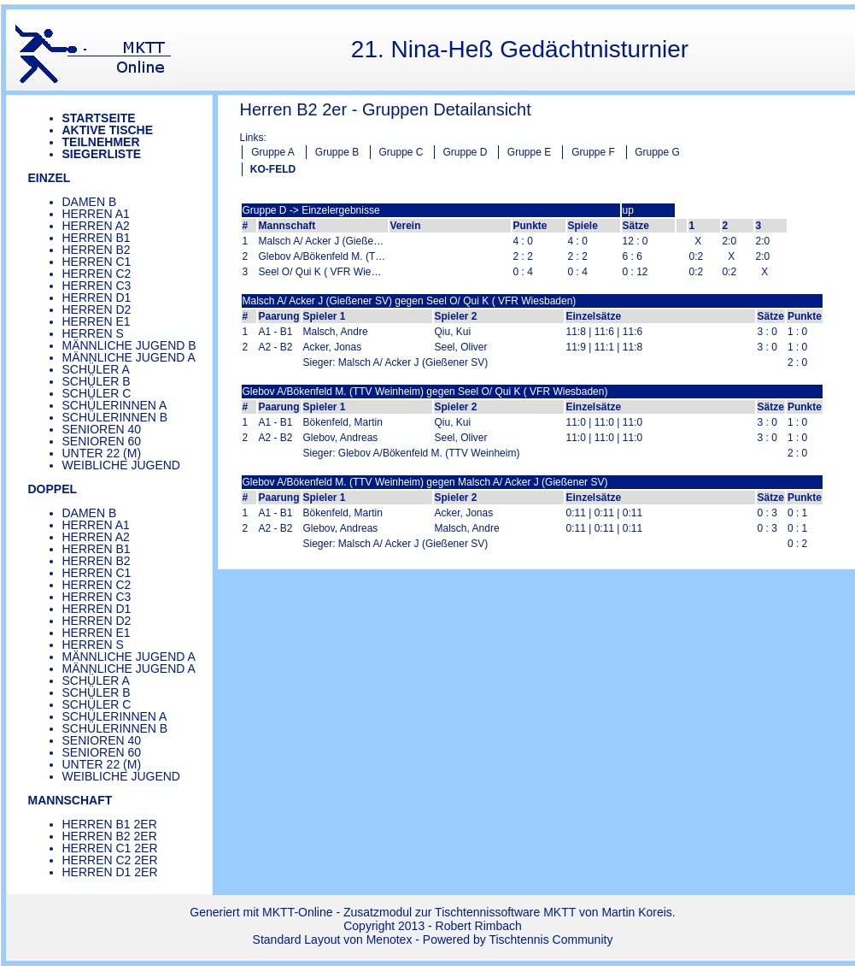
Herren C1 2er (110, 848)
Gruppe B (337, 152)
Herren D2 (97, 309)
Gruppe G (657, 152)
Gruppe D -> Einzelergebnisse (311, 210)
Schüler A (96, 369)
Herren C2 (97, 273)
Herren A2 (96, 226)
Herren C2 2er (110, 860)
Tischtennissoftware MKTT (505, 912)
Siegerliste (102, 154)
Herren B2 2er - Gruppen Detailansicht (385, 109)
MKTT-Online (297, 912)
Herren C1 (97, 261)
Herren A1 (96, 214)
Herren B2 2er (109, 836)
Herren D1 (97, 297)
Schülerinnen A (114, 405)
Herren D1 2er (110, 872)
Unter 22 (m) (102, 453)
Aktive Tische (108, 130)
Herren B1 (96, 237)
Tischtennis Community (550, 939)
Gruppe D (464, 152)
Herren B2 (96, 249)
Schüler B (96, 381)
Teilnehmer (101, 142)
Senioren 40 (102, 429)
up (628, 210)
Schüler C (97, 393)
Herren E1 (96, 321)
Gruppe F (593, 152)
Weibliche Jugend (121, 465)
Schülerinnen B (115, 417)
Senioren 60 (102, 441)
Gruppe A (273, 152)
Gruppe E (529, 152)
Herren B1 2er (109, 824)
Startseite (99, 118)
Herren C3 (97, 285)
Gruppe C (400, 152)
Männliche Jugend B (129, 345)
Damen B (89, 202)
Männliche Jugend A (129, 357)
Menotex (389, 939)
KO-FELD (273, 169)
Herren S (93, 333)
